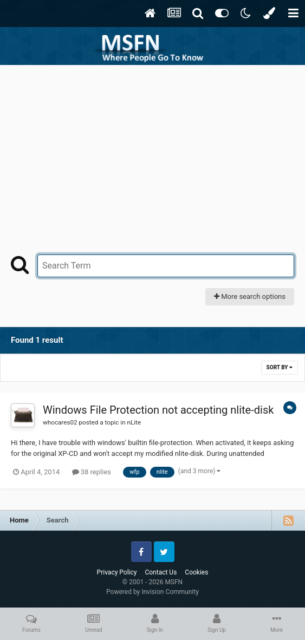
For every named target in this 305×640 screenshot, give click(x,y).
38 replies (91, 472)
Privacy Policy (117, 572)
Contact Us (161, 572)
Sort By (280, 367)
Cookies (196, 572)
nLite (134, 422)
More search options (249, 296)
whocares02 (60, 422)
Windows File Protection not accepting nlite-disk (158, 409)
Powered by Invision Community (152, 592)
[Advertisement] (153, 146)
